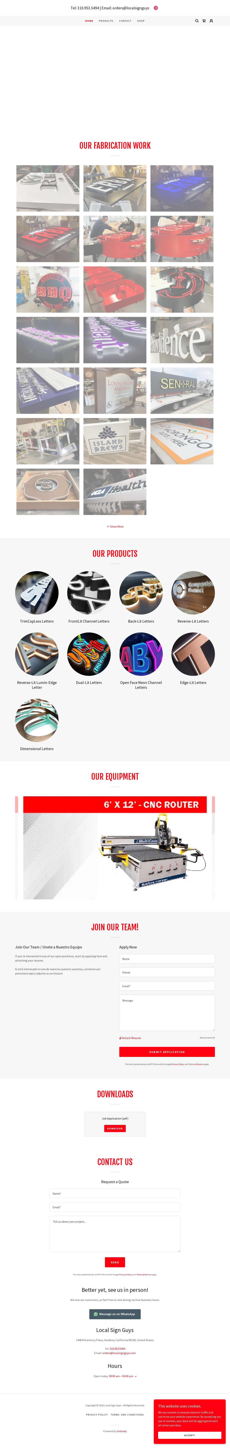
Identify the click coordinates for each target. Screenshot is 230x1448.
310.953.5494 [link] (88, 7)
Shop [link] (141, 20)
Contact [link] (125, 20)
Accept (189, 1435)
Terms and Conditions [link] (127, 1414)
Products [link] (106, 20)
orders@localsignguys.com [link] (119, 1353)
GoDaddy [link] (122, 1431)
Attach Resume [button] (131, 1038)
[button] (211, 20)
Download (115, 1128)
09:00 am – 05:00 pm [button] (121, 1376)
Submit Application (167, 1052)
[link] (155, 7)
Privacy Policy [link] (178, 1064)
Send (115, 1262)
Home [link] (89, 20)
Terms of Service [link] (196, 1064)
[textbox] (167, 958)
